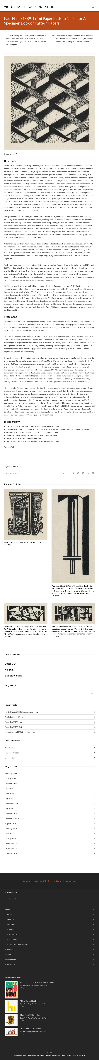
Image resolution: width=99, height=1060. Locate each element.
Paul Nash (13, 466)
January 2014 (10, 838)
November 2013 (11, 849)
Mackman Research (58, 1055)
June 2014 (9, 833)
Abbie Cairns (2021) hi (14, 717)
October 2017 (11, 813)
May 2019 (9, 798)
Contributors (12, 934)
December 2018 (11, 803)
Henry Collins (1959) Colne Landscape (21, 732)
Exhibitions (12, 939)
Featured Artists (12, 753)
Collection (11, 929)
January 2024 (10, 778)
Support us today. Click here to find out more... (49, 881)
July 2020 (9, 788)
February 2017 (11, 828)
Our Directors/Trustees (17, 944)
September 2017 (12, 818)
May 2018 (9, 808)
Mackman (81, 1055)
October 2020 (11, 783)
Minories (11, 924)
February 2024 (11, 773)
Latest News (10, 758)
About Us (9, 914)
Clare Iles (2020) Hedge (15, 722)
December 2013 (11, 843)
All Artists (9, 748)
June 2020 (9, 793)
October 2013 (11, 854)
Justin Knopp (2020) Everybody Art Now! (22, 712)
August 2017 (10, 823)
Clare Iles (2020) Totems (15, 727)
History (10, 919)
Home (7, 909)
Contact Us (10, 964)
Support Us (10, 954)
